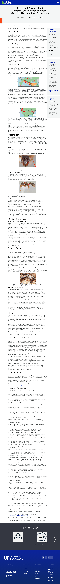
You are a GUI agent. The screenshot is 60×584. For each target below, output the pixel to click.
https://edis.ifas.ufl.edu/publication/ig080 (20, 385)
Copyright (25, 573)
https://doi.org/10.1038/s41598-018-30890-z (20, 515)
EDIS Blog (25, 568)
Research (37, 576)
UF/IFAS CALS (38, 575)
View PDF (53, 54)
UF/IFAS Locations (37, 570)
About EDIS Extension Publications (50, 579)
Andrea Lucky (55, 47)
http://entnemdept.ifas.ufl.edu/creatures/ (53, 91)
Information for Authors (51, 568)
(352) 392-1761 (9, 576)
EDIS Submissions (50, 572)
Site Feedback (9, 575)
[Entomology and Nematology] (18, 537)
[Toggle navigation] (58, 1)
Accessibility (26, 571)
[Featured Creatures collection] (42, 537)
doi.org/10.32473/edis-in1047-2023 (53, 38)
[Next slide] (55, 539)
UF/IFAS (37, 573)
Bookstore (25, 570)
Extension (37, 578)
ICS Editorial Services (50, 575)
